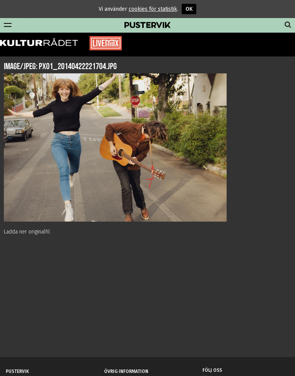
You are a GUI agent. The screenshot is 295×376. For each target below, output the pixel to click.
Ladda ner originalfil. (27, 232)
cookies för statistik (153, 9)
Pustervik (147, 25)
